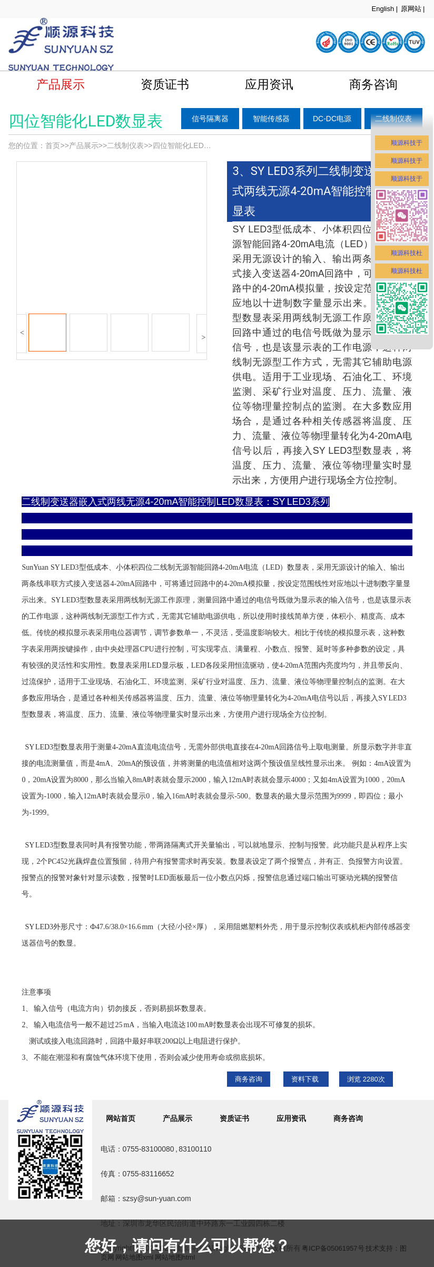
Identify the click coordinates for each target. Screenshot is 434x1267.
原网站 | (413, 9)
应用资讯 (269, 84)
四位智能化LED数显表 (189, 145)
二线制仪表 (125, 145)
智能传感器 (271, 118)
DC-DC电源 (332, 118)
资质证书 (165, 84)
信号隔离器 (210, 118)
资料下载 (306, 1079)
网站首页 (120, 1118)
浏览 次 (366, 1079)
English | (385, 9)
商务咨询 (248, 1079)
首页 (52, 145)
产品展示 (60, 84)
